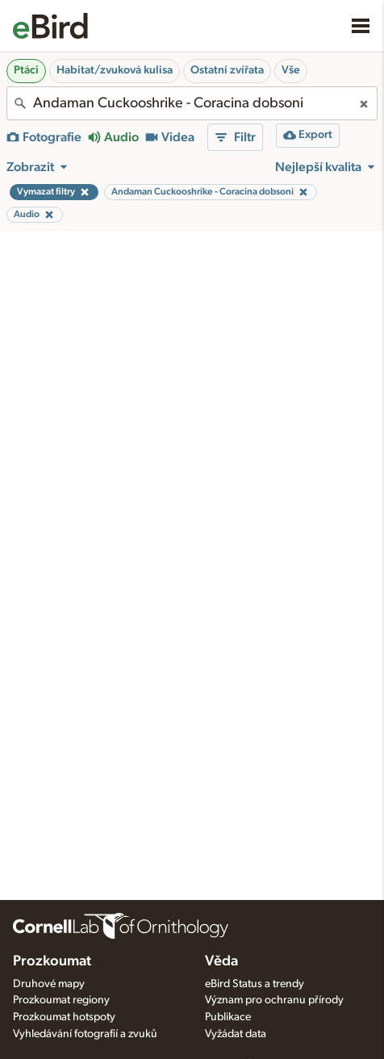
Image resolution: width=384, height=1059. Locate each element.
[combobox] (192, 103)
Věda (221, 961)
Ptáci (26, 70)
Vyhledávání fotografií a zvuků (85, 1034)
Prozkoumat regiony (61, 1000)
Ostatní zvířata (227, 70)
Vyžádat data (235, 1034)
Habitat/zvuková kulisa (114, 70)
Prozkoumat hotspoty (64, 1017)
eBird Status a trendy (254, 984)
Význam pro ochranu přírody (274, 1000)
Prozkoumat (52, 961)
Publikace (228, 1017)
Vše (291, 70)
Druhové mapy (49, 984)
